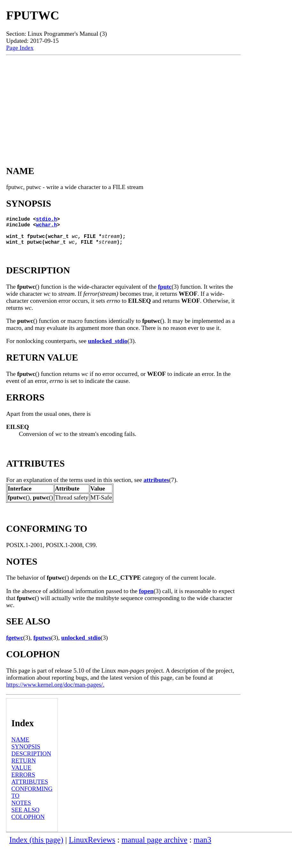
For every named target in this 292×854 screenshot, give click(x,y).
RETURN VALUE (23, 770)
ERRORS (23, 781)
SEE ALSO (25, 816)
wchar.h (46, 227)
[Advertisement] (123, 103)
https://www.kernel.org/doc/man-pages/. (55, 691)
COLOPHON (28, 823)
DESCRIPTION (31, 760)
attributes (156, 486)
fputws (42, 644)
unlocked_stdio (108, 347)
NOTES (21, 809)
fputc (165, 293)
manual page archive (154, 846)
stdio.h (46, 220)
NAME (20, 746)
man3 (202, 846)
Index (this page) (36, 846)
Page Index (20, 47)
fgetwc (14, 644)
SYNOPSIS (26, 753)
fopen (146, 597)
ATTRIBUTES (29, 788)
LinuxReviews (92, 846)
